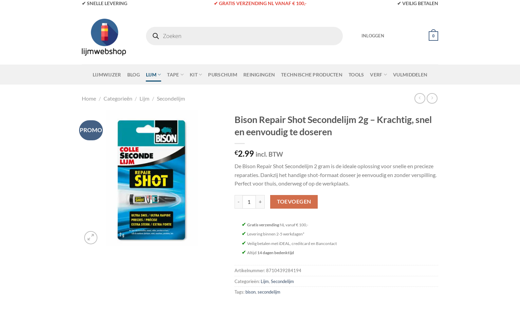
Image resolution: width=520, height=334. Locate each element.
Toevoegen (294, 201)
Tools (356, 74)
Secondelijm (171, 98)
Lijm (153, 74)
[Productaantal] (249, 202)
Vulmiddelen (410, 74)
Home (89, 98)
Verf (378, 74)
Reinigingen (259, 74)
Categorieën (118, 98)
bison (250, 292)
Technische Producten (311, 74)
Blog (133, 74)
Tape (175, 74)
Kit (196, 74)
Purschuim (222, 74)
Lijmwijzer (107, 74)
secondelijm (269, 292)
